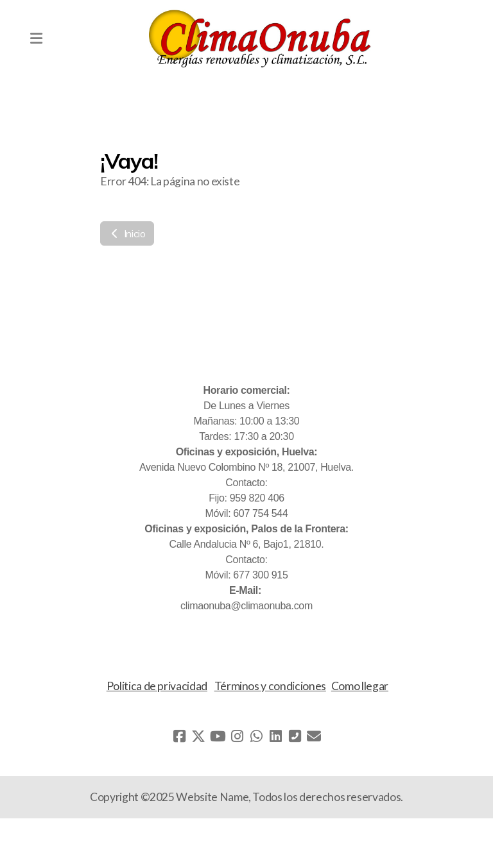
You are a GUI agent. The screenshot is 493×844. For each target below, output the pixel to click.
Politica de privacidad (157, 686)
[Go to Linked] (275, 736)
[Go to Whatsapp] (256, 736)
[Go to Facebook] (179, 736)
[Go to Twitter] (198, 736)
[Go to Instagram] (236, 736)
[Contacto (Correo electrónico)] (314, 736)
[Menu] (36, 38)
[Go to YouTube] (217, 736)
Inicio (127, 233)
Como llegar (359, 686)
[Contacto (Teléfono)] (294, 736)
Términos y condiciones (270, 686)
